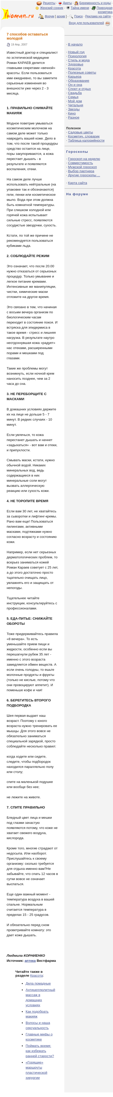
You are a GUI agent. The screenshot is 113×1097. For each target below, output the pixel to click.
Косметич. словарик (84, 136)
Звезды (74, 109)
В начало (75, 44)
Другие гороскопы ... (84, 175)
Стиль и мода (79, 60)
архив (61, 16)
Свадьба (75, 93)
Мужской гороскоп (82, 167)
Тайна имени (80, 8)
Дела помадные (38, 983)
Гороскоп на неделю (84, 159)
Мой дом (75, 101)
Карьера (74, 76)
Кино (72, 113)
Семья (73, 97)
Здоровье (76, 64)
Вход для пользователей (90, 23)
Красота (36, 975)
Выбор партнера (81, 171)
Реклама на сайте (98, 16)
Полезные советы (82, 72)
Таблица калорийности (86, 140)
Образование (78, 81)
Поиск (78, 16)
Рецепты (49, 3)
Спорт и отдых (79, 89)
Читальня (75, 105)
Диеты (67, 3)
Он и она (75, 85)
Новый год (76, 52)
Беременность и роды (95, 3)
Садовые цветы (80, 132)
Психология (77, 56)
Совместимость (80, 163)
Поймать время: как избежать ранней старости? (40, 1051)
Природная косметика (104, 10)
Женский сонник (51, 8)
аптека (30, 961)
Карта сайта (77, 183)
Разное (73, 117)
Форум (49, 16)
